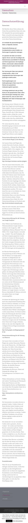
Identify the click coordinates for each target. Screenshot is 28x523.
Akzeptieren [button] (9, 521)
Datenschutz (6, 495)
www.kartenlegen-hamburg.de (14, 510)
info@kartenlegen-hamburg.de (14, 2)
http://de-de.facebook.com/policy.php (12, 203)
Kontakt (5, 498)
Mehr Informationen (18, 521)
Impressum (6, 491)
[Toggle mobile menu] (25, 6)
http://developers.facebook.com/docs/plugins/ (14, 161)
